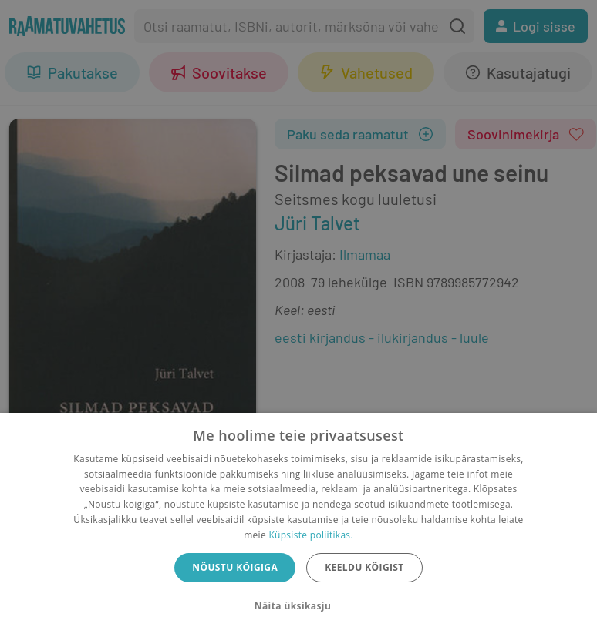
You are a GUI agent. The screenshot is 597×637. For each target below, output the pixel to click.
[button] (298, 606)
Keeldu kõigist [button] (364, 567)
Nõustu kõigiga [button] (235, 567)
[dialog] (298, 525)
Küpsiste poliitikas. (310, 534)
